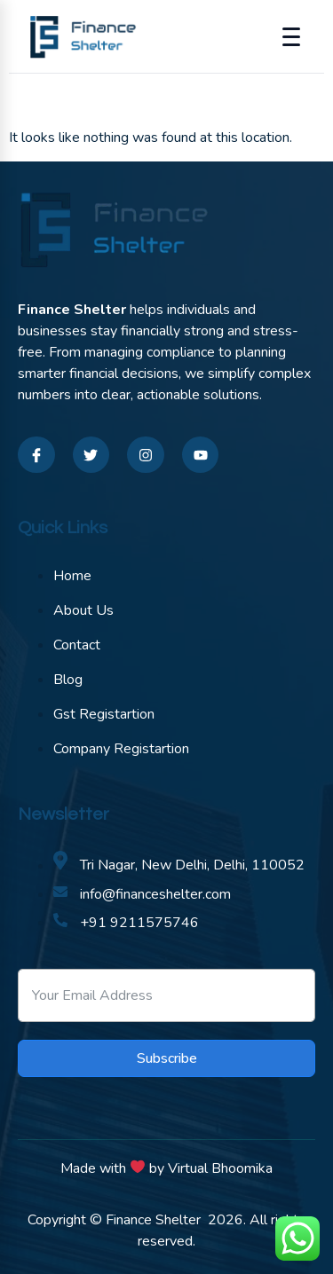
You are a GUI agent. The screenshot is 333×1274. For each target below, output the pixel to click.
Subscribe (167, 1058)
